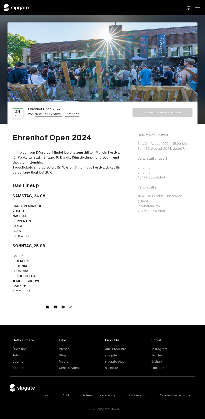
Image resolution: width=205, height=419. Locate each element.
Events (17, 361)
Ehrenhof (72, 114)
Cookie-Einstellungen (175, 395)
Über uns (19, 349)
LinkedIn (158, 368)
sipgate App (114, 361)
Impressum (137, 395)
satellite (111, 368)
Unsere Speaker (71, 368)
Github (156, 361)
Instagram (159, 349)
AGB (65, 395)
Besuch (18, 368)
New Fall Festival (48, 114)
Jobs (16, 355)
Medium (65, 361)
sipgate (111, 355)
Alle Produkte (115, 349)
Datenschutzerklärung (99, 395)
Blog (62, 355)
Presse (64, 349)
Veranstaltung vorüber (162, 112)
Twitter (156, 355)
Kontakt (44, 395)
